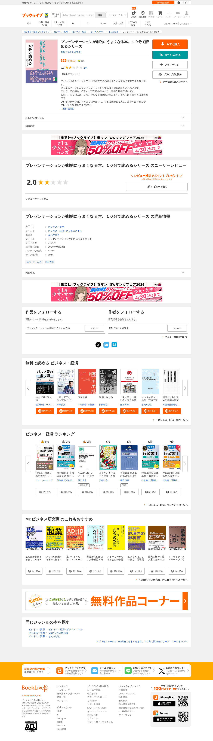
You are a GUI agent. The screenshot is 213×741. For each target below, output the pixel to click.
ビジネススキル (74, 231)
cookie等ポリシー (127, 711)
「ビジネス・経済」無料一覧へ (172, 420)
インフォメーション (96, 711)
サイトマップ (125, 715)
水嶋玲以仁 (146, 404)
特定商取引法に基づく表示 (131, 708)
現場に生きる (106, 397)
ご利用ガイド (185, 24)
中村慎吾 (82, 404)
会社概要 (123, 690)
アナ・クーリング (44, 480)
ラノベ (103, 23)
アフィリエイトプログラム (100, 722)
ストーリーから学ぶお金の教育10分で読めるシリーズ (115, 560)
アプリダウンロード (96, 697)
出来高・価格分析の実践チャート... (44, 476)
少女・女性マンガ (59, 23)
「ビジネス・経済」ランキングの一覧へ (167, 505)
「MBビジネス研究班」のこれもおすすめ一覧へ (162, 579)
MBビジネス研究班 (71, 52)
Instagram (61, 718)
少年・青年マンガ (44, 23)
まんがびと (54, 234)
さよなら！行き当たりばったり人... (107, 476)
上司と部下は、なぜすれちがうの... (65, 400)
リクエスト (92, 718)
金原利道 (40, 404)
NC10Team (51, 404)
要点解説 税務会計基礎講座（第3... (128, 476)
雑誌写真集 (147, 23)
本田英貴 (61, 404)
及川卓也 (82, 480)
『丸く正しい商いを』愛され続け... (128, 400)
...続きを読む (67, 108)
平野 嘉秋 (124, 480)
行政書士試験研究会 (66, 480)
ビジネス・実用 (56, 226)
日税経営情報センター (173, 404)
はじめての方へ (171, 24)
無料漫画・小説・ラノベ (68, 693)
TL (88, 23)
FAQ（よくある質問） (98, 708)
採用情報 (123, 697)
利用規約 (123, 700)
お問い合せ (92, 715)
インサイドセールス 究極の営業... (149, 400)
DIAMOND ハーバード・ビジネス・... (86, 476)
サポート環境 (93, 704)
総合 (29, 23)
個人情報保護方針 (127, 704)
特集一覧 (61, 697)
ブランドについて (127, 693)
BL (73, 23)
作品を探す (92, 693)
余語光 (91, 404)
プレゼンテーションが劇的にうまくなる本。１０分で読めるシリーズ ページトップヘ (142, 641)
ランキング (62, 700)
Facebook (61, 729)
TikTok (60, 722)
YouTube (61, 725)
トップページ (63, 690)
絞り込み (55, 15)
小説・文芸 (118, 23)
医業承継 (82, 397)
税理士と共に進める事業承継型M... (171, 400)
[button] (45, 411)
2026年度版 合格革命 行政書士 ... (65, 474)
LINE (59, 711)
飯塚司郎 (124, 404)
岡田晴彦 (103, 404)
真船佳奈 (103, 480)
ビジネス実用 (133, 23)
